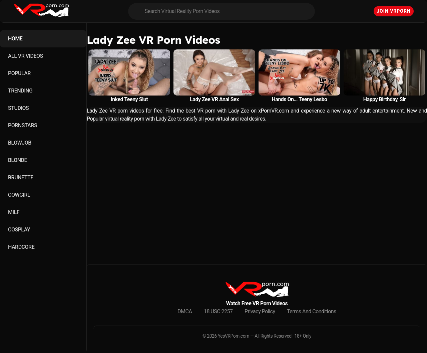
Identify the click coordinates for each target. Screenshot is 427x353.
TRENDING (20, 90)
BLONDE (17, 160)
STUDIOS (18, 108)
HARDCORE (21, 247)
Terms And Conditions (311, 311)
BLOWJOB (19, 143)
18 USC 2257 (218, 311)
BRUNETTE (20, 177)
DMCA (184, 311)
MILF (13, 212)
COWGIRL (19, 195)
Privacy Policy (260, 311)
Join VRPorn (394, 11)
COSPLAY (19, 229)
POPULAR (19, 73)
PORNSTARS (22, 125)
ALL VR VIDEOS (25, 56)
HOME (15, 38)
